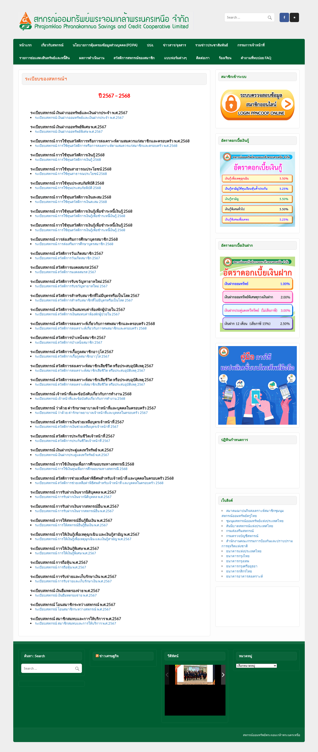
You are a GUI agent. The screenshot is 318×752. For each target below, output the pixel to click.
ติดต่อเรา (203, 58)
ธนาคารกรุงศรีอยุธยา (241, 566)
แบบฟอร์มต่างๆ (175, 58)
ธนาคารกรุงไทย (238, 556)
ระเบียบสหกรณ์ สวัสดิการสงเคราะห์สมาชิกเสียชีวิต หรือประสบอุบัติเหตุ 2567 (90, 370)
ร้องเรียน (225, 58)
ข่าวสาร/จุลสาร (174, 45)
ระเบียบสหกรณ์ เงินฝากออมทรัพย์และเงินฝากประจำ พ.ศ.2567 (79, 117)
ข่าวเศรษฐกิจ (109, 656)
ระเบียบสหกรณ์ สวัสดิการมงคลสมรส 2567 (65, 272)
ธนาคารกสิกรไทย (239, 571)
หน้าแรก (25, 45)
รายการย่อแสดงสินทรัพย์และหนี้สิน (44, 58)
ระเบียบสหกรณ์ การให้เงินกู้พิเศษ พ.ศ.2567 (65, 553)
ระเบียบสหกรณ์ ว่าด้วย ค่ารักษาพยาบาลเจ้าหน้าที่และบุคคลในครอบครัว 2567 (91, 413)
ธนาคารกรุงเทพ (237, 561)
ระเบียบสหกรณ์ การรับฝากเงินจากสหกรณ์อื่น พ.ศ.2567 (74, 511)
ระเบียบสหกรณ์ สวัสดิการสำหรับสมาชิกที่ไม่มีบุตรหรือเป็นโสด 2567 (84, 300)
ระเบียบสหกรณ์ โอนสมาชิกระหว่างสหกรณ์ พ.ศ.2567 (73, 609)
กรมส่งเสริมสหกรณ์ (240, 531)
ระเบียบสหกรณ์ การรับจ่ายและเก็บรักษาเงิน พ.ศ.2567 (73, 581)
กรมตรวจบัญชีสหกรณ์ (242, 536)
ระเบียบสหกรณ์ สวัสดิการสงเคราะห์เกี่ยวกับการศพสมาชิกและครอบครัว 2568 (91, 328)
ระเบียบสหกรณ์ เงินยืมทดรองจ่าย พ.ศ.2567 (66, 595)
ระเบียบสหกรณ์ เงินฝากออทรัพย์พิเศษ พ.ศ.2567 (69, 131)
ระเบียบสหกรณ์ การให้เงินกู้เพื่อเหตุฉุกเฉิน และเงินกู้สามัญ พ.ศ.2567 (83, 539)
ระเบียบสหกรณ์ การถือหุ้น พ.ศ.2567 (60, 567)
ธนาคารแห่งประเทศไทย (243, 551)
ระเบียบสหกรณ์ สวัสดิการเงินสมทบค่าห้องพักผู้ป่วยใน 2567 (77, 314)
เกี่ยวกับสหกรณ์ (52, 45)
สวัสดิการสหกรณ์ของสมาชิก (134, 58)
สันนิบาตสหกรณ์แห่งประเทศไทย (249, 526)
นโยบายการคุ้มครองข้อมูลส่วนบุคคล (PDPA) (105, 45)
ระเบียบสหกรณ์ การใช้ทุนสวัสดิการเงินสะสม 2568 (71, 202)
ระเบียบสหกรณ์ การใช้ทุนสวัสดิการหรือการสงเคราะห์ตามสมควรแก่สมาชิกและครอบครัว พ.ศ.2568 (106, 146)
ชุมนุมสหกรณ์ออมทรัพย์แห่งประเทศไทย (255, 521)
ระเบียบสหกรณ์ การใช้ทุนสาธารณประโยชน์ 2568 (71, 174)
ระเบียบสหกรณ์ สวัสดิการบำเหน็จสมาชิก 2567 (68, 342)
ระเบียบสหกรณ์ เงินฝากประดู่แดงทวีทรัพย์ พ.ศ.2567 (72, 455)
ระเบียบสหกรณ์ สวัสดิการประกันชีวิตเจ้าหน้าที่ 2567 (72, 441)
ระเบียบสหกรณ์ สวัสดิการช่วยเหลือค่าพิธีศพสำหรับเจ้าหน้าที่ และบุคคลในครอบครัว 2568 (99, 483)
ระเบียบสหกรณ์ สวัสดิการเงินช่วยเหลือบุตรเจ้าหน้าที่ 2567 (76, 426)
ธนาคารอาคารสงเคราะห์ (244, 576)
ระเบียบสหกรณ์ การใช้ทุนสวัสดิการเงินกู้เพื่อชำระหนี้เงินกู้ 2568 (80, 216)
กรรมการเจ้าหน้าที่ (251, 45)
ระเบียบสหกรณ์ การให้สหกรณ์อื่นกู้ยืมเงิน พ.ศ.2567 (71, 525)
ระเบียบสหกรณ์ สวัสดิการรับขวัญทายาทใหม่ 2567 (71, 286)
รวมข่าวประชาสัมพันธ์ (211, 45)
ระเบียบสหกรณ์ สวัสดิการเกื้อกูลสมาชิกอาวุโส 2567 (72, 356)
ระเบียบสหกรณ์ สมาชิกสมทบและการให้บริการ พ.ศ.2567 (75, 623)
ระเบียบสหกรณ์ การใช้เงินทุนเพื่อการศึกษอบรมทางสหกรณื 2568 (81, 469)
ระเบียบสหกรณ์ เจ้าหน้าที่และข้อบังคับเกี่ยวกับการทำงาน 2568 (80, 398)
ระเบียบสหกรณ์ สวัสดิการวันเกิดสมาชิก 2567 (67, 258)
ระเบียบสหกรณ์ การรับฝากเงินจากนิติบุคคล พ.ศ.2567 (73, 497)
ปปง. (150, 45)
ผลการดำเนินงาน (91, 58)
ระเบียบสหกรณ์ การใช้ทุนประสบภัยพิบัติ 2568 (68, 188)
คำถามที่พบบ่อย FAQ (256, 58)
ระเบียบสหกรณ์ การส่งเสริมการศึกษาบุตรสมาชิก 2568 (74, 244)
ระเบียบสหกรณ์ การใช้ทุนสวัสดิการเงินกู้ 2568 (68, 159)
